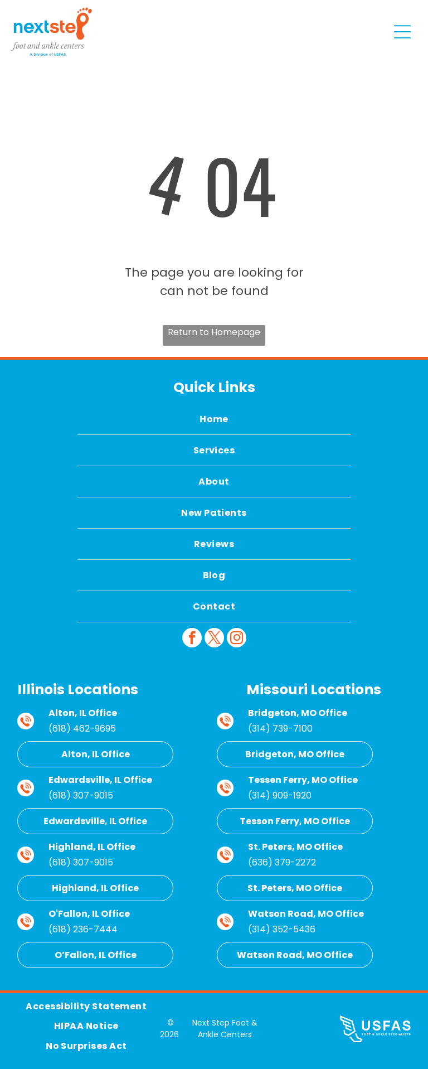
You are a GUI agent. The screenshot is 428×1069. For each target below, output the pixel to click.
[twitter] (214, 639)
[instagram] (236, 639)
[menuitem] (214, 419)
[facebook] (192, 639)
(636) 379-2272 (282, 862)
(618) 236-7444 (83, 929)
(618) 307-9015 (80, 795)
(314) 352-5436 (281, 929)
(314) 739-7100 (280, 728)
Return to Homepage (214, 332)
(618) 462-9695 (82, 728)
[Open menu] (402, 31)
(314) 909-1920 (280, 795)
